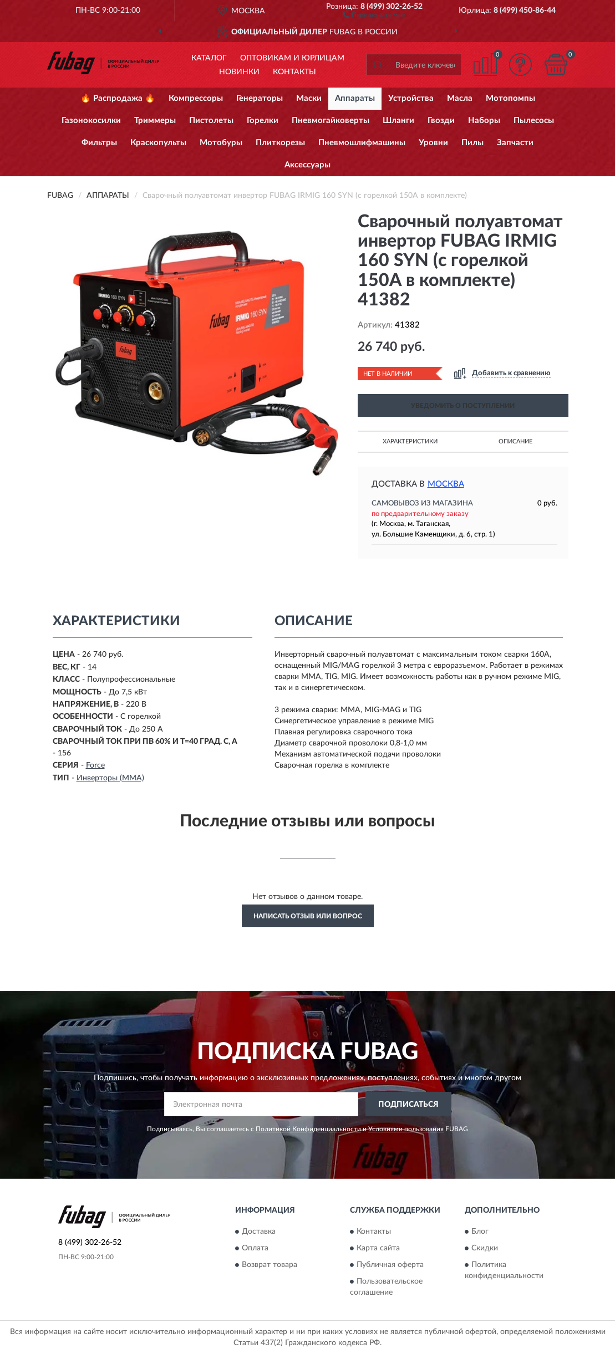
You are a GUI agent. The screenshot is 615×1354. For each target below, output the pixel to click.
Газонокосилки (91, 120)
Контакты (294, 72)
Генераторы (259, 98)
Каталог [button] (209, 58)
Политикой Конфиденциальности (308, 1129)
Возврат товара (269, 1265)
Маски (309, 98)
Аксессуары (307, 165)
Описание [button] (515, 441)
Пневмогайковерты (330, 120)
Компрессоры (196, 98)
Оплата (255, 1248)
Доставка (259, 1231)
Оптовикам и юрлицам (292, 58)
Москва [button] (446, 484)
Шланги (398, 120)
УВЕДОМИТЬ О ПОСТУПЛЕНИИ (463, 405)
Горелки (262, 120)
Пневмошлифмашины (361, 143)
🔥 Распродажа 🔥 (117, 98)
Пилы (472, 143)
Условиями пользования (406, 1129)
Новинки (239, 72)
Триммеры (155, 120)
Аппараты (355, 98)
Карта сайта (378, 1248)
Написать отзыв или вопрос (307, 916)
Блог (480, 1231)
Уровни (433, 143)
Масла (459, 98)
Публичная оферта (390, 1265)
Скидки (484, 1248)
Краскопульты (158, 143)
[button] (374, 14)
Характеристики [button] (410, 441)
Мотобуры (221, 143)
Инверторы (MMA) (110, 778)
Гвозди (441, 120)
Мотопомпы (510, 98)
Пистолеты (211, 120)
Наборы (484, 120)
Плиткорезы (280, 143)
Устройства (411, 98)
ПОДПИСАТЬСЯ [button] (408, 1104)
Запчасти (515, 143)
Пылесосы (534, 120)
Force (95, 765)
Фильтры (99, 143)
